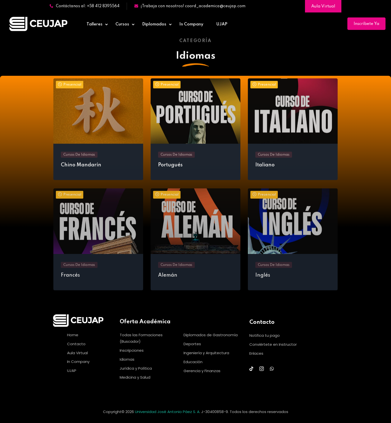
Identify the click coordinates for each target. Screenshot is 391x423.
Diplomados (154, 24)
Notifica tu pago (264, 335)
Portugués (170, 166)
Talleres (94, 24)
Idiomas (127, 359)
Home (72, 335)
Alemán (167, 278)
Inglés (262, 278)
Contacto (76, 343)
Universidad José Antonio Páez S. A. (168, 411)
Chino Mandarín (81, 166)
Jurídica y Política (136, 368)
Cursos (122, 24)
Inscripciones (132, 350)
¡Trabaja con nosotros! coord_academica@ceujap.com (189, 6)
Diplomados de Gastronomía (211, 335)
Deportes (192, 343)
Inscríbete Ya (366, 24)
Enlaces (256, 353)
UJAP (221, 24)
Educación (193, 361)
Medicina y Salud (135, 377)
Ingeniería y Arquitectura (206, 352)
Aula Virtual (323, 6)
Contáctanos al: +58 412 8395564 (84, 6)
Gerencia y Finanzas (202, 370)
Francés (70, 278)
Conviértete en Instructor (273, 344)
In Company (191, 24)
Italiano (265, 166)
